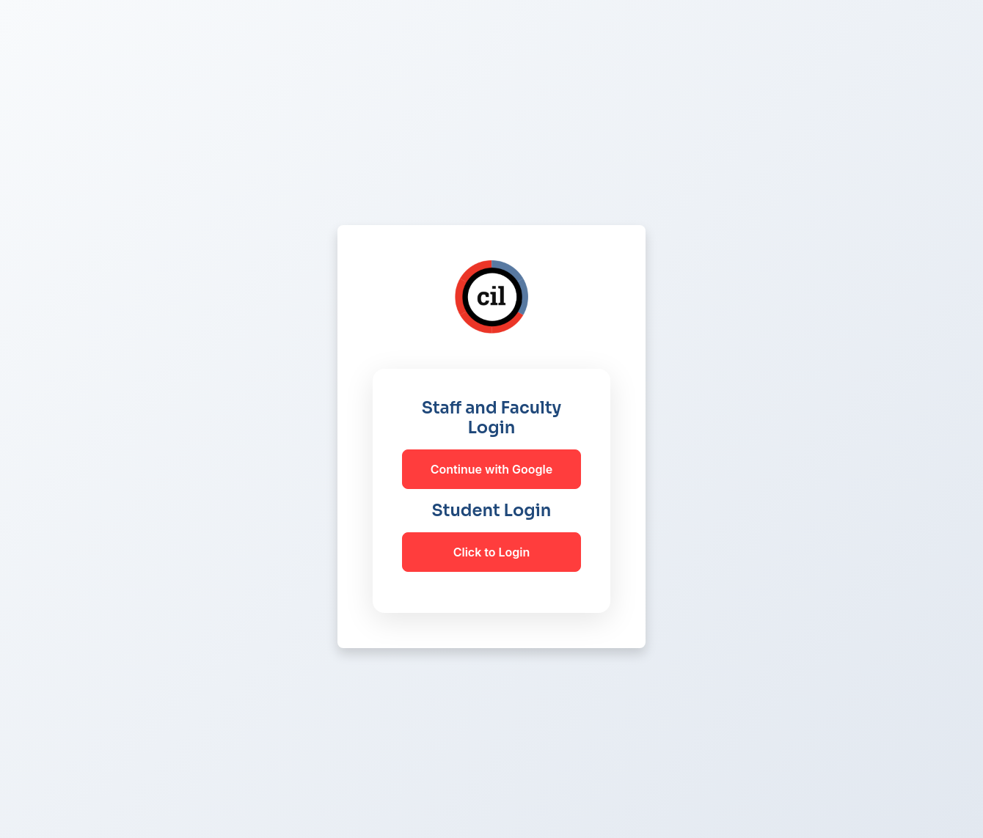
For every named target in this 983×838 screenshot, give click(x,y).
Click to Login (491, 552)
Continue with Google (491, 469)
